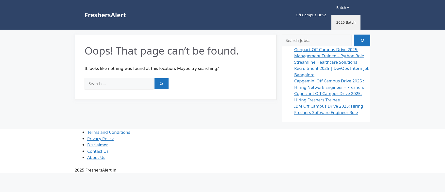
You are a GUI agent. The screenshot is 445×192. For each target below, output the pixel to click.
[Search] (161, 83)
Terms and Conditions (108, 132)
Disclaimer (97, 145)
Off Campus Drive (311, 14)
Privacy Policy (100, 138)
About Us (96, 157)
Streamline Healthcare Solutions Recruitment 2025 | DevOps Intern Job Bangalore (332, 68)
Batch (343, 7)
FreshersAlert (105, 15)
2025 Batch (346, 22)
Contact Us (98, 151)
